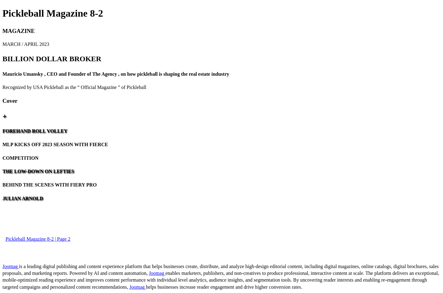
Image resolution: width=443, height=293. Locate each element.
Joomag (10, 266)
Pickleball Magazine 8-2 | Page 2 (38, 239)
